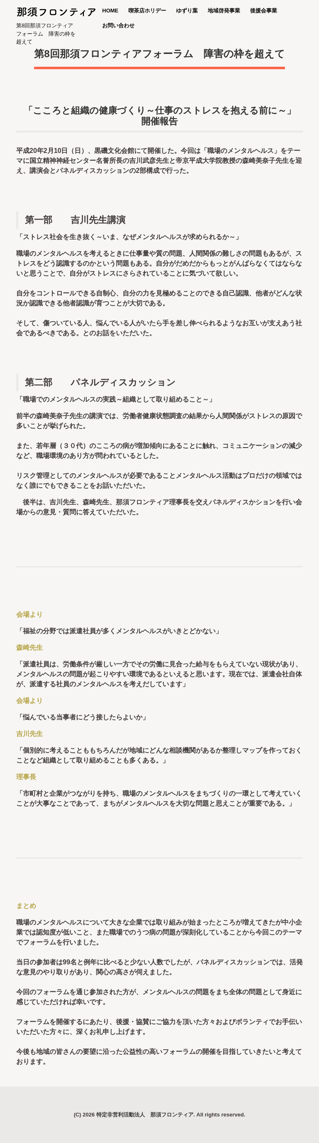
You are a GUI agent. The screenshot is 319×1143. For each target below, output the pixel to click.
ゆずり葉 (187, 10)
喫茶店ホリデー (147, 10)
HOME (110, 10)
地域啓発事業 (224, 10)
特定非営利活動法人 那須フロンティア (145, 1115)
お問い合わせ (118, 25)
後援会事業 (263, 10)
